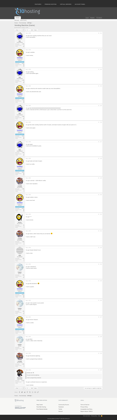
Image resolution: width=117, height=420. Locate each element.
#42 (101, 49)
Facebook (61, 407)
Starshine (19, 377)
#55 (101, 280)
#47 (101, 141)
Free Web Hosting (41, 407)
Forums (18, 17)
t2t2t (20, 255)
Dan (20, 41)
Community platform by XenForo (58, 418)
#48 (101, 158)
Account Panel (80, 4)
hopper (20, 272)
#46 (101, 122)
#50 (101, 194)
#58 (101, 336)
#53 (101, 247)
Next (35, 30)
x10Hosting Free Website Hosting (19, 400)
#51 (101, 214)
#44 (101, 86)
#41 (101, 33)
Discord (61, 411)
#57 (101, 317)
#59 (101, 353)
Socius (20, 222)
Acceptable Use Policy (86, 409)
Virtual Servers (65, 4)
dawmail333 (18, 27)
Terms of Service (85, 404)
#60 (101, 369)
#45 (101, 105)
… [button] (29, 30)
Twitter (60, 409)
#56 (101, 300)
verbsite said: (29, 372)
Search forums (23, 20)
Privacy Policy (84, 407)
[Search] (99, 17)
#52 (101, 230)
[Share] (99, 33)
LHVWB (20, 186)
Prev (17, 30)
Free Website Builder (41, 409)
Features (38, 4)
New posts (16, 20)
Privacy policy (94, 415)
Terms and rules (86, 415)
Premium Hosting (50, 4)
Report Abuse (84, 411)
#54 (101, 264)
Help (99, 415)
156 (32, 30)
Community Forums (64, 404)
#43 (101, 69)
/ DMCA (90, 411)
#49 (101, 178)
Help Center (39, 404)
